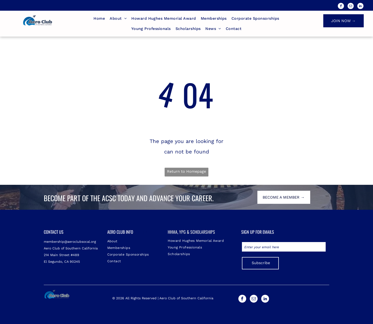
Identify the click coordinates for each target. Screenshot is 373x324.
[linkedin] (360, 6)
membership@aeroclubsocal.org (70, 241)
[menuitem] (99, 19)
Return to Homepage (186, 171)
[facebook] (341, 6)
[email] (351, 6)
